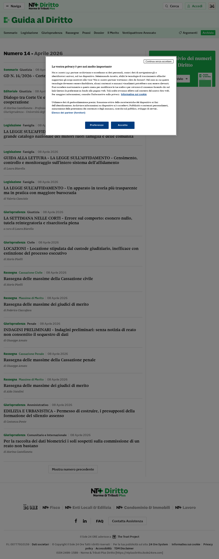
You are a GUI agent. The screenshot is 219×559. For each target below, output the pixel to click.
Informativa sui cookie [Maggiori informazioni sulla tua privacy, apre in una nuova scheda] (134, 94)
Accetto (123, 125)
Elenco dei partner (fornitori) (68, 112)
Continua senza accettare (159, 61)
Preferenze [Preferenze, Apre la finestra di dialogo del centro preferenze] (97, 125)
